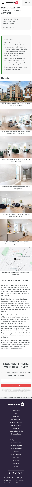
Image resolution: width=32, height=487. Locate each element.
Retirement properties (16, 446)
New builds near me (16, 437)
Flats (16, 413)
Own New (16, 451)
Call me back (16, 385)
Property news (16, 428)
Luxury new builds (16, 443)
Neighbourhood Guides (16, 431)
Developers (16, 416)
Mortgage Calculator (16, 422)
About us (16, 460)
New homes (16, 410)
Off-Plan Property (16, 425)
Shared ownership (16, 454)
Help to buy (16, 457)
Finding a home (16, 434)
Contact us (16, 463)
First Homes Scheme (16, 449)
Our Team (16, 466)
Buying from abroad (16, 440)
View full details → (8, 27)
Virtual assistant (16, 419)
